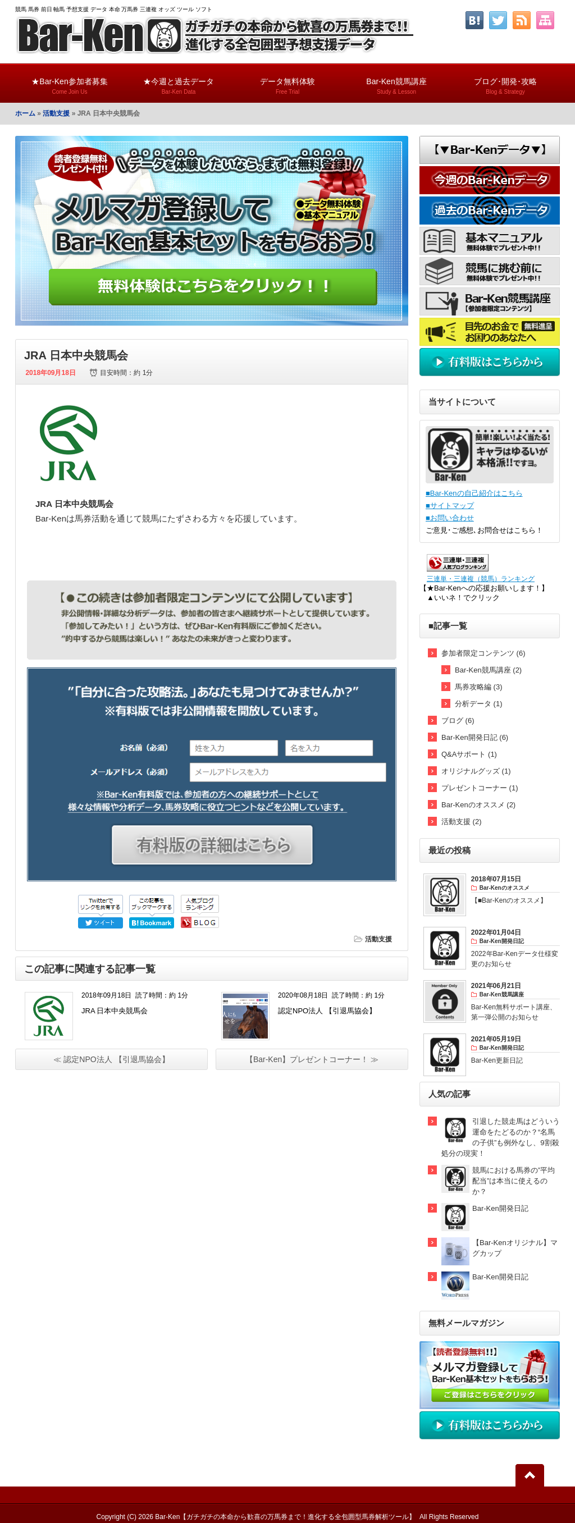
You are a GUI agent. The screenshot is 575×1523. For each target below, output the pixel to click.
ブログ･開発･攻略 (505, 81)
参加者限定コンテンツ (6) (483, 653)
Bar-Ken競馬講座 (396, 81)
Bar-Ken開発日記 (500, 1208)
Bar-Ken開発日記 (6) (474, 737)
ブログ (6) (457, 720)
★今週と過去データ (178, 81)
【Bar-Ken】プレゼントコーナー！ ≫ (311, 1059)
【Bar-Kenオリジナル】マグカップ (515, 1247)
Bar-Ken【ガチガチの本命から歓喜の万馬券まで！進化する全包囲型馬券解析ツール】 (285, 1517)
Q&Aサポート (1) (469, 754)
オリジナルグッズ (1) (476, 771)
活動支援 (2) (461, 821)
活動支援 (56, 113)
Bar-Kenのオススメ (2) (478, 805)
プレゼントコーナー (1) (479, 788)
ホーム (25, 113)
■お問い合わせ (450, 518)
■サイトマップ (450, 505)
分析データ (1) (479, 703)
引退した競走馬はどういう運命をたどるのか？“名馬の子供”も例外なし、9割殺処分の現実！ (500, 1137)
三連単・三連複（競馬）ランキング (481, 578)
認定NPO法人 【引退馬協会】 (327, 1011)
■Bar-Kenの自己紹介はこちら (474, 493)
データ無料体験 (287, 81)
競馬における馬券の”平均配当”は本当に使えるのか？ (513, 1181)
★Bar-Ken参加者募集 (69, 81)
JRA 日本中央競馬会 (114, 1011)
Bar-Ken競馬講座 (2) (488, 670)
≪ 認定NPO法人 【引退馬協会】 (111, 1059)
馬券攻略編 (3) (479, 687)
